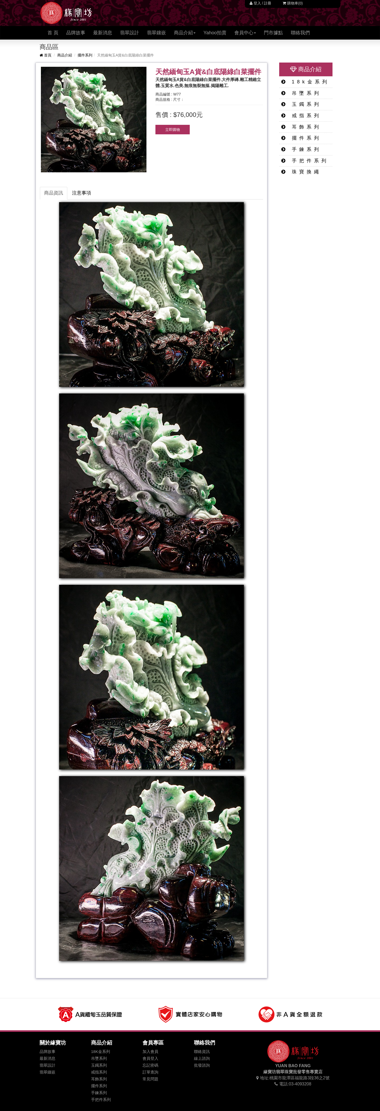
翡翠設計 (129, 32)
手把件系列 (305, 160)
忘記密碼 (150, 1065)
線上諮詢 (202, 1058)
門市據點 (273, 32)
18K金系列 (100, 1051)
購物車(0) (293, 3)
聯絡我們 (300, 32)
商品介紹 (64, 55)
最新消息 (102, 32)
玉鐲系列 (301, 104)
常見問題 (150, 1079)
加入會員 (150, 1051)
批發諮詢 (202, 1065)
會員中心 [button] (245, 32)
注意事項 (81, 193)
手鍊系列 (301, 149)
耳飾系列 (301, 127)
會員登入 (150, 1058)
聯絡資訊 (202, 1051)
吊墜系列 (301, 93)
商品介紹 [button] (185, 32)
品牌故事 (75, 32)
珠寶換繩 (301, 171)
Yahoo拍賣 (214, 32)
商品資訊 (53, 193)
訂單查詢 (150, 1072)
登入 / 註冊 (261, 3)
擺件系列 (85, 55)
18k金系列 (305, 81)
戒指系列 (301, 115)
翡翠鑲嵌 (156, 32)
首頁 (45, 55)
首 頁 (55, 32)
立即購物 (172, 129)
